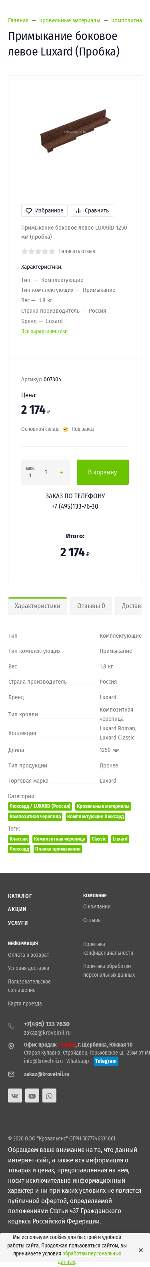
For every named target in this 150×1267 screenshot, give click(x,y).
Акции (17, 909)
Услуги (18, 923)
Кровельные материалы (103, 806)
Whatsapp (77, 1061)
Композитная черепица (35, 816)
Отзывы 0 (91, 606)
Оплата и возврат (28, 955)
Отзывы (92, 920)
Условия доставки (28, 968)
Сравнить (92, 210)
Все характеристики (44, 331)
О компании (96, 906)
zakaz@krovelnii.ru (47, 1032)
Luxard (120, 839)
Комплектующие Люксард (95, 816)
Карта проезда (25, 1003)
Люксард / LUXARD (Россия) (40, 806)
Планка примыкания (57, 849)
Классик (19, 839)
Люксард (19, 849)
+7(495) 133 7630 (47, 1024)
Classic (99, 839)
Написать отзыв (76, 251)
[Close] (138, 1250)
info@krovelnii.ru (43, 1061)
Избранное (44, 210)
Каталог (20, 896)
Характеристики (37, 606)
